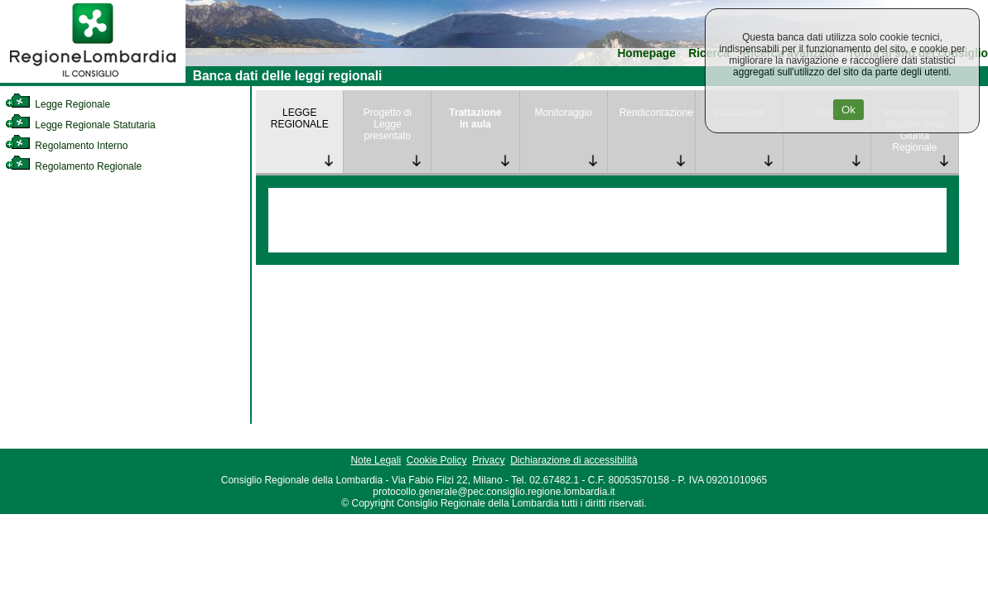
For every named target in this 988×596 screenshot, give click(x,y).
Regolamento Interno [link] (66, 145)
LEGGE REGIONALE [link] (300, 118)
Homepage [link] (646, 53)
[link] (93, 79)
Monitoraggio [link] (562, 112)
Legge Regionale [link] (57, 104)
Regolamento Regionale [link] (73, 166)
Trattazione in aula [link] (475, 118)
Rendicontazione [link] (656, 112)
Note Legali (375, 460)
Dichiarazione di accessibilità (573, 460)
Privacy (488, 460)
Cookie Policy (437, 460)
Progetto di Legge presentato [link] (388, 124)
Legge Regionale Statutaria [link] (80, 125)
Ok (848, 109)
